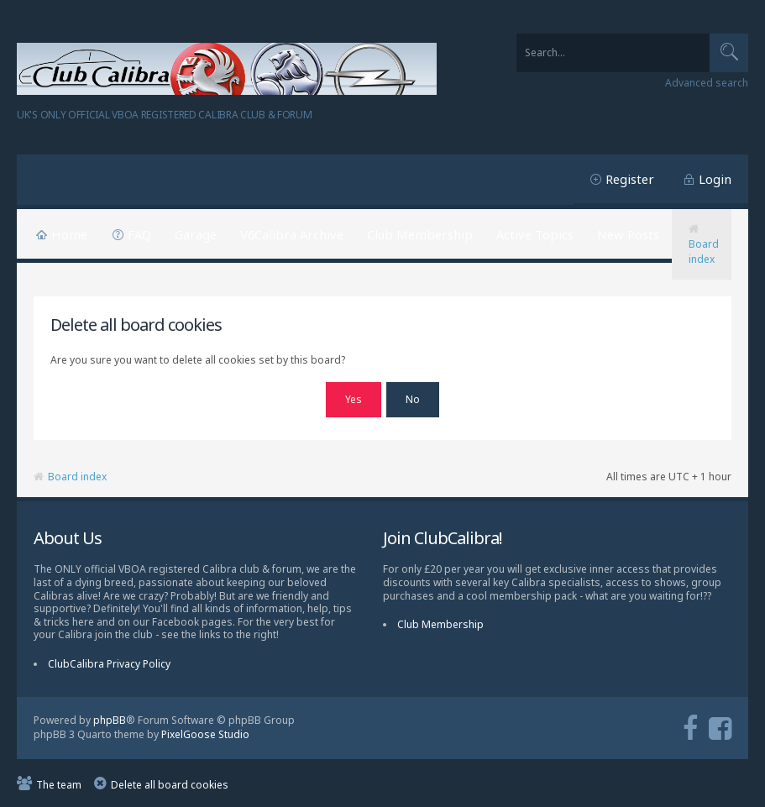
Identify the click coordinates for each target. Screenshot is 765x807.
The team (58, 782)
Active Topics (535, 234)
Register (629, 178)
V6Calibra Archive (291, 234)
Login (715, 178)
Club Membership (420, 234)
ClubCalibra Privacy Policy (109, 662)
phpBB (109, 718)
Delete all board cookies (169, 782)
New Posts (628, 234)
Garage (196, 234)
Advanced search (706, 83)
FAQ (139, 234)
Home (69, 234)
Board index (704, 251)
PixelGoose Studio (205, 732)
